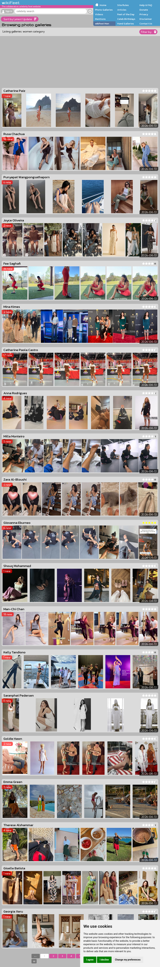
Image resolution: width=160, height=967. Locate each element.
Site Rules (123, 5)
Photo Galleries (104, 10)
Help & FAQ (145, 5)
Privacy (143, 14)
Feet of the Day (126, 14)
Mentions (100, 19)
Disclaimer (145, 19)
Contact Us (145, 23)
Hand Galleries (125, 23)
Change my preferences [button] (127, 959)
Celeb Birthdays (126, 19)
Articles (121, 10)
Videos (99, 14)
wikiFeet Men (102, 23)
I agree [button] (90, 959)
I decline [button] (104, 959)
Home (103, 5)
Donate (143, 10)
